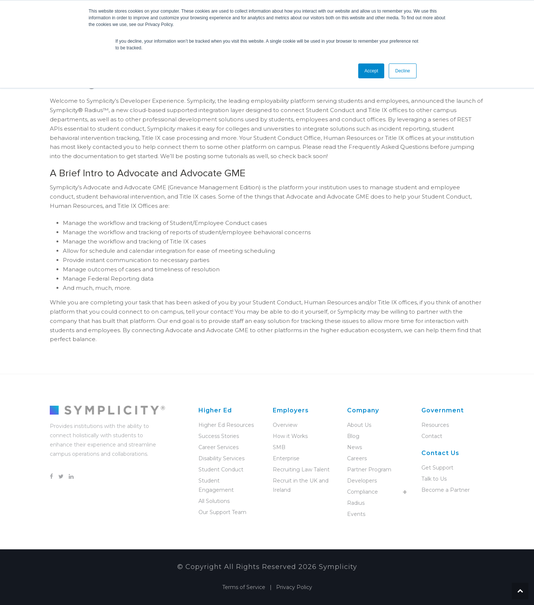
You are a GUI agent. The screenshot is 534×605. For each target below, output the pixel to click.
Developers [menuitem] (362, 480)
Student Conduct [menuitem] (220, 469)
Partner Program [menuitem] (369, 469)
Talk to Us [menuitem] (434, 478)
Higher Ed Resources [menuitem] (226, 425)
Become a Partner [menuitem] (445, 490)
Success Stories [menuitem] (218, 436)
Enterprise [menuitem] (286, 458)
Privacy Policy (294, 587)
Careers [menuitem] (357, 458)
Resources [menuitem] (435, 425)
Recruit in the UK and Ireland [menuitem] (301, 485)
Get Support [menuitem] (437, 467)
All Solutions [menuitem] (214, 501)
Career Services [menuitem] (218, 447)
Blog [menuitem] (353, 436)
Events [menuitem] (356, 514)
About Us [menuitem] (359, 425)
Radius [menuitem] (356, 503)
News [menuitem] (354, 447)
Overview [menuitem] (285, 425)
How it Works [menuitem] (290, 436)
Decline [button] (402, 70)
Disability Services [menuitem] (221, 458)
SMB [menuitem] (279, 447)
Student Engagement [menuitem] (216, 485)
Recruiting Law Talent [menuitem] (301, 469)
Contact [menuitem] (431, 436)
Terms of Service (243, 587)
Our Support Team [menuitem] (222, 512)
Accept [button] (371, 70)
